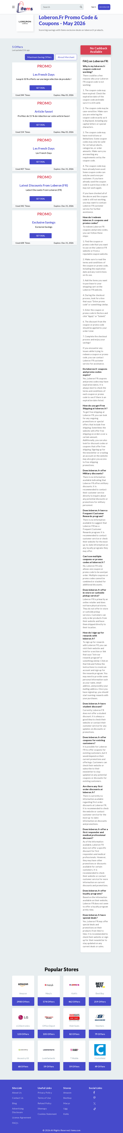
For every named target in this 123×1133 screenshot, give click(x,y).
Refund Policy (44, 1103)
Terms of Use (44, 1097)
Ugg (65, 1108)
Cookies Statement (47, 1114)
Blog (14, 1103)
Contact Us (17, 1097)
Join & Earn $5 (104, 7)
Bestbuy (67, 1097)
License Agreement (21, 1117)
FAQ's (15, 1122)
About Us (17, 1092)
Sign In (93, 7)
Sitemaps (42, 1108)
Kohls (66, 1114)
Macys (66, 1103)
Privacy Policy (45, 1092)
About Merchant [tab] (66, 57)
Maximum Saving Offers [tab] (39, 57)
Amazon (67, 1092)
